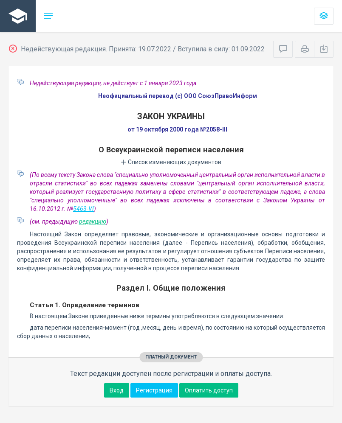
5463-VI (83, 208)
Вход (117, 390)
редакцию (92, 221)
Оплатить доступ (209, 390)
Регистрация (154, 390)
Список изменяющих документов (171, 162)
